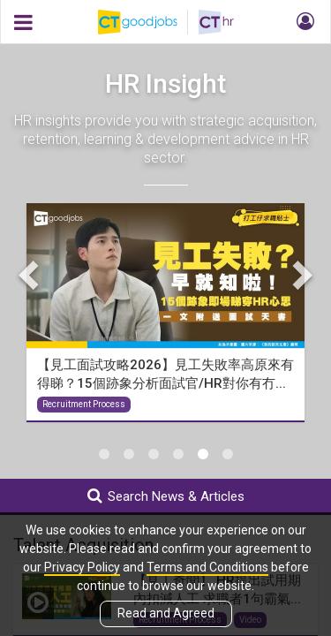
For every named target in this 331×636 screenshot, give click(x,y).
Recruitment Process (83, 404)
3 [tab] (153, 454)
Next (300, 274)
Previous (31, 274)
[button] (303, 22)
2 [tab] (129, 454)
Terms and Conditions (207, 567)
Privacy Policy (82, 567)
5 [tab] (203, 454)
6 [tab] (227, 454)
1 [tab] (104, 454)
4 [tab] (178, 454)
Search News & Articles (165, 496)
